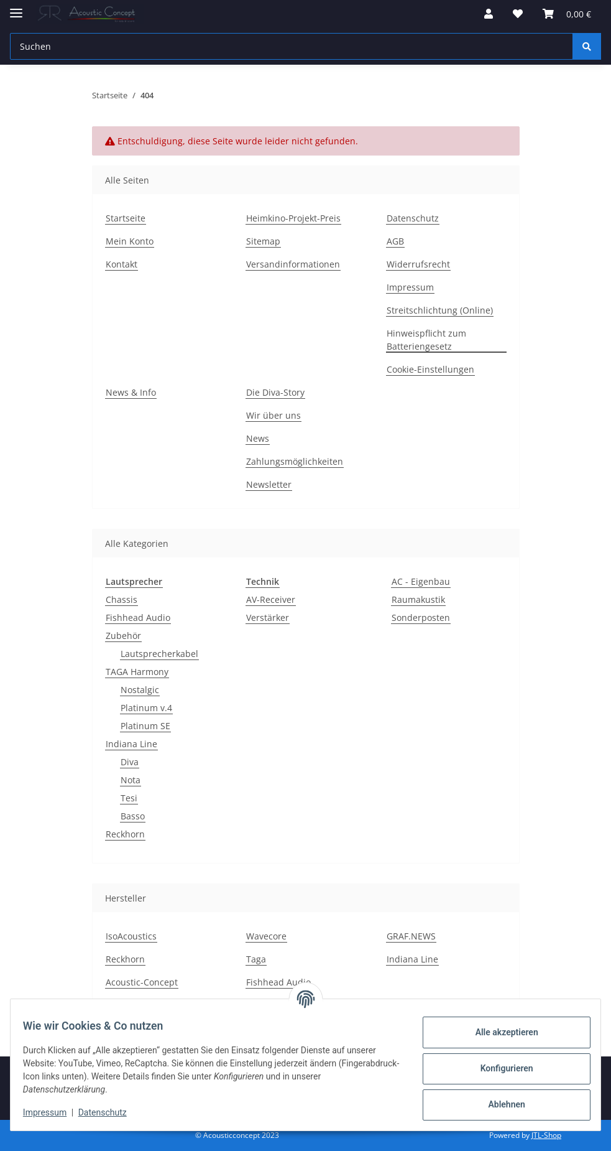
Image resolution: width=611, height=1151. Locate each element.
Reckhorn (125, 834)
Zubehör (123, 635)
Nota (130, 780)
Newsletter (269, 484)
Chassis (121, 599)
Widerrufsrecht (418, 264)
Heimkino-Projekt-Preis (293, 218)
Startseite (125, 218)
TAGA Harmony (137, 672)
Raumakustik (418, 599)
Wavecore (266, 936)
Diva (130, 762)
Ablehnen (498, 1104)
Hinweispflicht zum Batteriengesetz (426, 339)
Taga (256, 959)
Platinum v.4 (146, 708)
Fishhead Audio (138, 617)
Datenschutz (110, 1112)
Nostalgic (140, 690)
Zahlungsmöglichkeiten (294, 461)
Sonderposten (421, 617)
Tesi (129, 798)
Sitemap (263, 241)
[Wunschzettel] (518, 13)
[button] (488, 13)
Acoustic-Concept (142, 982)
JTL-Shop (546, 1135)
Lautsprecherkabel (159, 653)
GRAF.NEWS (411, 936)
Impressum (52, 1112)
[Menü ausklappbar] (16, 8)
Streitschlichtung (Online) (440, 310)
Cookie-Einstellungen (430, 369)
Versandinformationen (293, 264)
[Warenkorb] (567, 13)
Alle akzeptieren (498, 1032)
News (257, 438)
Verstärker (267, 617)
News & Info (131, 392)
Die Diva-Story (275, 392)
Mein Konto (130, 241)
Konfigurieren (498, 1068)
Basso (133, 816)
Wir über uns (273, 415)
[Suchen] (291, 46)
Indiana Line (131, 744)
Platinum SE (145, 726)
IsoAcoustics (131, 936)
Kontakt (121, 264)
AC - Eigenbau (421, 581)
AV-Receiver (270, 599)
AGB (395, 241)
